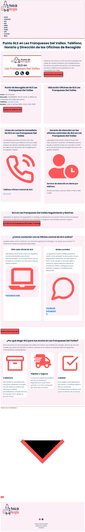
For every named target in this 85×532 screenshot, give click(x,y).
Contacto (41, 527)
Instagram (51, 311)
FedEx (6, 30)
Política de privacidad (41, 524)
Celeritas (7, 19)
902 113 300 (7, 194)
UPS (5, 32)
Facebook (50, 308)
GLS (5, 21)
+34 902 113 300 (13, 102)
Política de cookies (41, 526)
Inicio (6, 17)
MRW (6, 25)
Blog (5, 36)
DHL (5, 23)
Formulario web (13, 295)
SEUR (5, 27)
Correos (7, 34)
